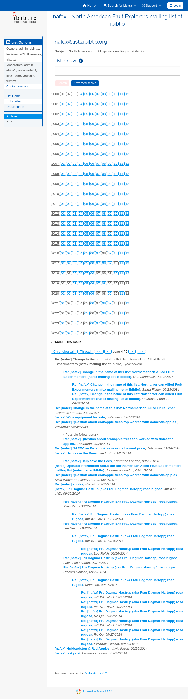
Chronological (64, 351)
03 (75, 104)
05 (86, 94)
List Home (13, 96)
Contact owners (17, 86)
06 (92, 94)
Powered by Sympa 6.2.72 (97, 691)
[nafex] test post (67, 653)
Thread (86, 351)
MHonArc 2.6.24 (97, 673)
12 (127, 94)
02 (69, 104)
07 (98, 94)
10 (116, 94)
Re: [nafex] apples (69, 484)
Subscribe (13, 101)
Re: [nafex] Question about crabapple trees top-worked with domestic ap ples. (116, 475)
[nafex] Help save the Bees (76, 453)
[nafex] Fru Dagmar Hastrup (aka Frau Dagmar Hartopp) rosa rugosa (108, 489)
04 (81, 94)
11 (121, 94)
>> (141, 351)
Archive (11, 116)
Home (89, 5)
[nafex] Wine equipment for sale (80, 417)
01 (63, 104)
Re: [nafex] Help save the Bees (87, 461)
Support (149, 5)
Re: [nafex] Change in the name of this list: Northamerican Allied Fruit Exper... (116, 408)
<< (99, 351)
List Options (19, 42)
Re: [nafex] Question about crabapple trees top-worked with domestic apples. (116, 422)
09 (110, 94)
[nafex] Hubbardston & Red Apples (82, 648)
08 (104, 94)
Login (175, 5)
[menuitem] (89, 5)
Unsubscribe (15, 107)
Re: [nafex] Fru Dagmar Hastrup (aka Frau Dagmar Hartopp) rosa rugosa (120, 501)
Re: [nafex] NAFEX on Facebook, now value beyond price (100, 448)
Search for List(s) (118, 5)
